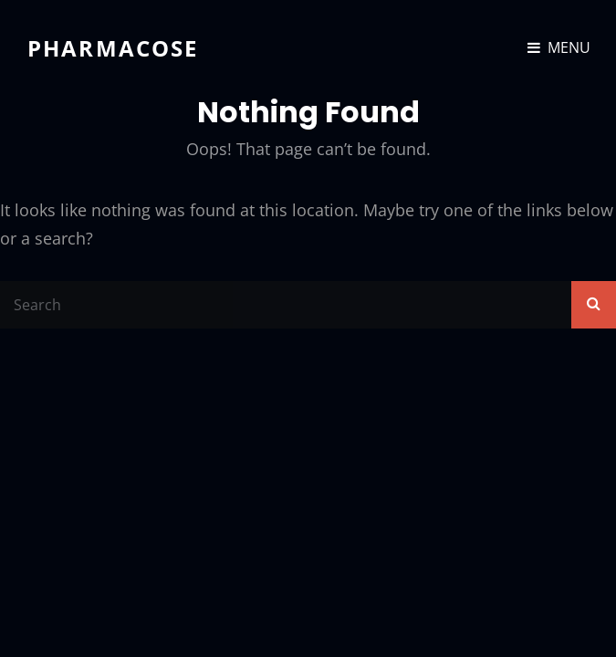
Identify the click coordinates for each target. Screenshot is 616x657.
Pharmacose (113, 48)
